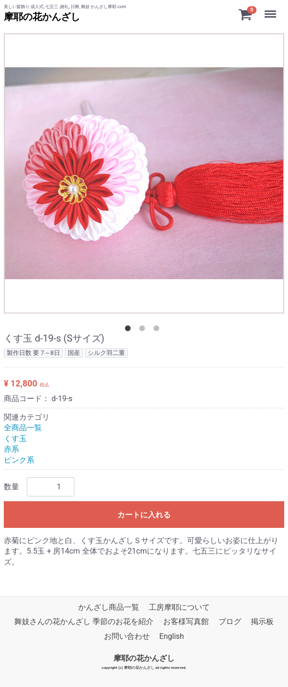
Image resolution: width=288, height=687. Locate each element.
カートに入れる (144, 514)
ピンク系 (19, 460)
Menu (271, 9)
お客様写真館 (186, 621)
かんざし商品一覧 (108, 607)
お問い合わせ (127, 636)
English (171, 636)
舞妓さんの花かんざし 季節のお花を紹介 (84, 621)
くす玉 (15, 438)
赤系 (11, 449)
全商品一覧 (23, 427)
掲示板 (262, 621)
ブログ (229, 621)
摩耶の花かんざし (42, 16)
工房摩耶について (179, 607)
